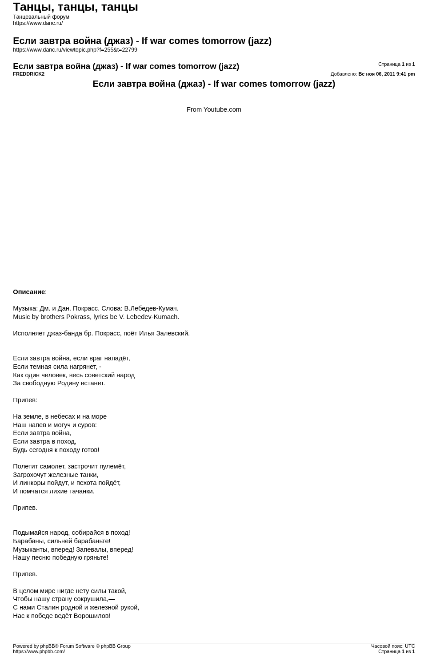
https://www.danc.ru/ (38, 23)
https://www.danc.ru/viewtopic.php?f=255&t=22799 (75, 50)
